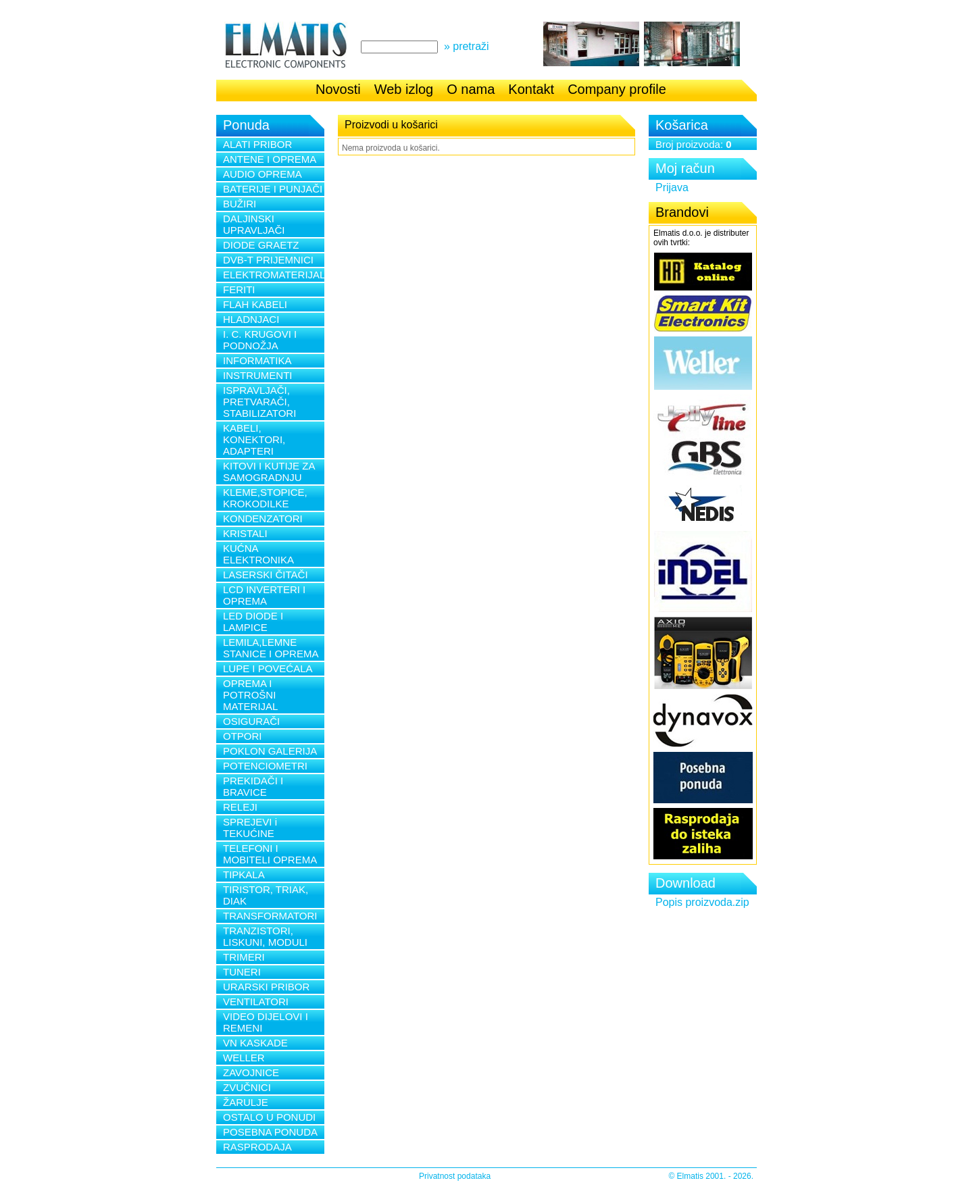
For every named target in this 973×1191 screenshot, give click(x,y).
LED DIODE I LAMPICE (253, 621)
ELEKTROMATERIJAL (273, 274)
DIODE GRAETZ (261, 245)
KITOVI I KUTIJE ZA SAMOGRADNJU (269, 471)
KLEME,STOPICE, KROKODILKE (265, 497)
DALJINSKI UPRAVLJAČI (253, 224)
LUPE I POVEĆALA (268, 668)
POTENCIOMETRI (265, 765)
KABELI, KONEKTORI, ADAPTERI (254, 439)
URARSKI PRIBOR (266, 986)
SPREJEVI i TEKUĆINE (250, 827)
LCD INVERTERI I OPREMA (264, 595)
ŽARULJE (245, 1102)
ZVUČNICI (247, 1087)
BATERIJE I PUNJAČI (272, 189)
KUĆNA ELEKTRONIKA (258, 553)
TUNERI (242, 972)
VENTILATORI (256, 1001)
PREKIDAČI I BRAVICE (253, 786)
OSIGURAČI (251, 721)
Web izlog (403, 89)
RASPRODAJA (257, 1146)
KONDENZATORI (263, 518)
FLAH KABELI (255, 304)
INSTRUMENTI (258, 375)
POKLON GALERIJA (270, 751)
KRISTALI (245, 533)
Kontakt (531, 89)
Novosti (338, 89)
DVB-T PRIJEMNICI (268, 259)
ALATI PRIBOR (257, 144)
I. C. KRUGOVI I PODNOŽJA (260, 339)
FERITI (239, 289)
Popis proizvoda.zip (702, 902)
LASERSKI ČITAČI (265, 574)
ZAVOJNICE (251, 1072)
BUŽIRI (239, 203)
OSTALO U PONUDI (269, 1117)
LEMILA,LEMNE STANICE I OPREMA (270, 647)
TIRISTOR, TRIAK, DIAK (265, 895)
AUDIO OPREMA (262, 174)
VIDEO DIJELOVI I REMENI (265, 1022)
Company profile (617, 89)
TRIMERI (244, 957)
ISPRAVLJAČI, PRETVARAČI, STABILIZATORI (259, 401)
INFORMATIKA (257, 360)
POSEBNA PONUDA (270, 1132)
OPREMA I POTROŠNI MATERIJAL (250, 695)
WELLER (244, 1057)
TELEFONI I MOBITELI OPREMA (270, 853)
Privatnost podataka (455, 1176)
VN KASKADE (255, 1042)
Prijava (672, 187)
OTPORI (242, 736)
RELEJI (240, 807)
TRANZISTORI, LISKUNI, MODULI (265, 936)
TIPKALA (244, 874)
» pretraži (466, 46)
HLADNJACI (251, 319)
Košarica (681, 125)
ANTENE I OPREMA (269, 159)
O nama (471, 89)
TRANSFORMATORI (270, 915)
